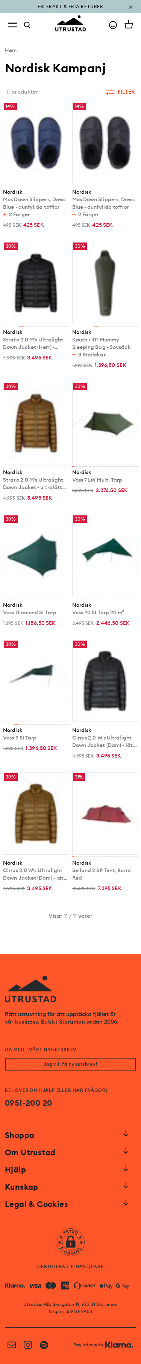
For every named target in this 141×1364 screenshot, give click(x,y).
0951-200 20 (28, 1103)
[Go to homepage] (70, 23)
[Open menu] (12, 24)
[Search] (27, 25)
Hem (11, 50)
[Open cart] (128, 24)
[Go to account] (113, 25)
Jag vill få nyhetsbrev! (70, 1064)
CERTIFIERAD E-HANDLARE (70, 1267)
